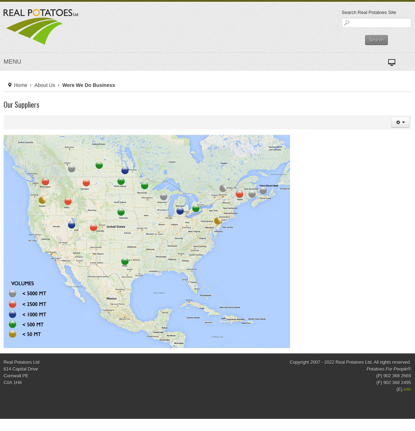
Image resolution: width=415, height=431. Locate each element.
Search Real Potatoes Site (369, 12)
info (407, 389)
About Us (44, 85)
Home (20, 85)
